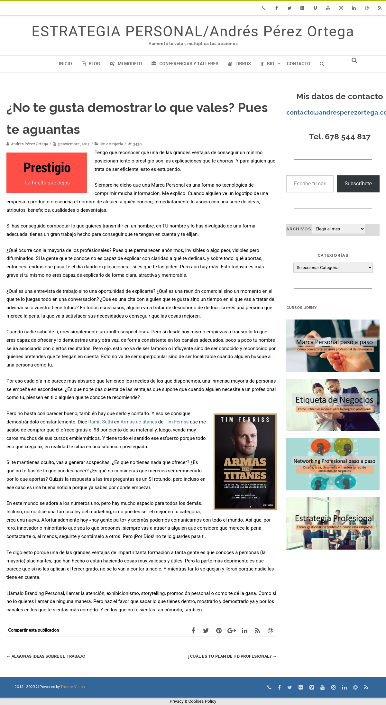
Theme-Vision (72, 686)
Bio (267, 63)
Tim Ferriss (177, 422)
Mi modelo (126, 63)
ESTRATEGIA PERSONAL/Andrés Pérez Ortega (193, 31)
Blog (91, 63)
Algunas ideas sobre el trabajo (47, 656)
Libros (239, 63)
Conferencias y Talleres (185, 63)
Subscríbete (358, 184)
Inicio (65, 63)
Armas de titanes (139, 422)
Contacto (298, 63)
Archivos (298, 229)
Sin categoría (111, 143)
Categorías (332, 255)
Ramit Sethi (100, 422)
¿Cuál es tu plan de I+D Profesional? (231, 656)
